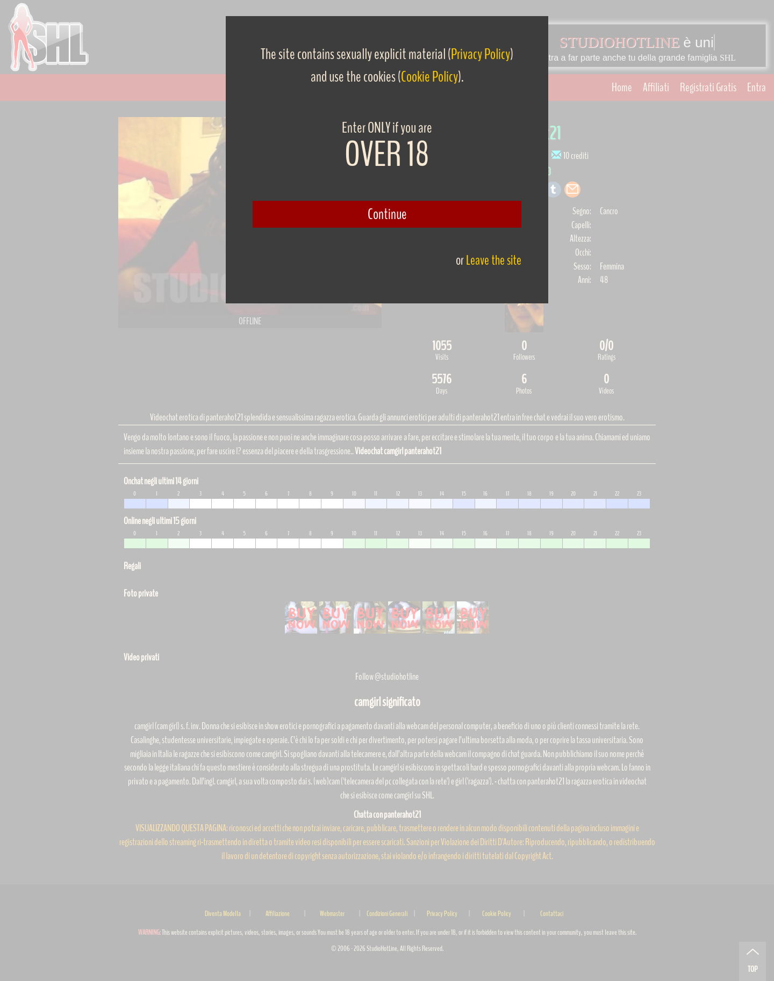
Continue (387, 214)
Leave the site (493, 260)
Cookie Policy (429, 77)
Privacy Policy (480, 54)
